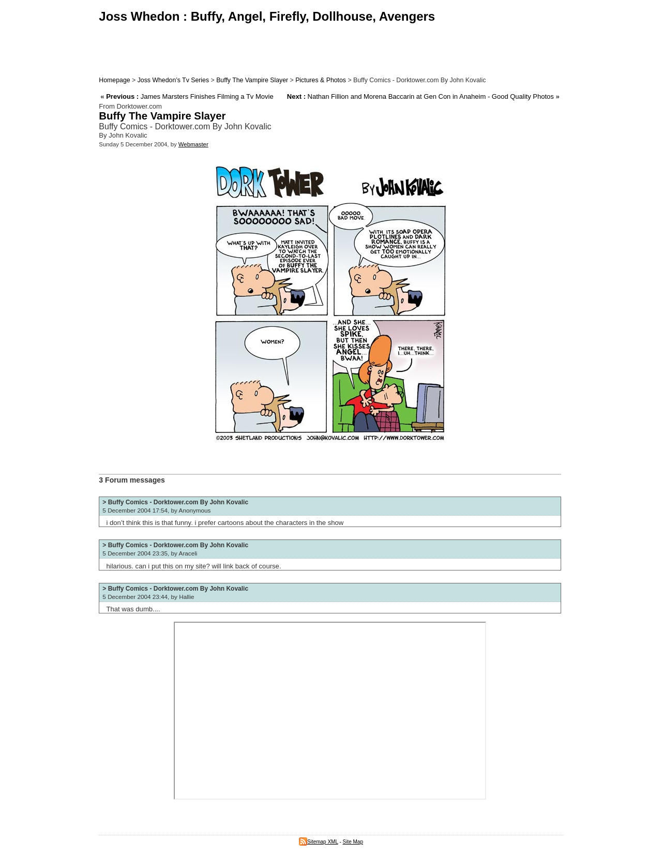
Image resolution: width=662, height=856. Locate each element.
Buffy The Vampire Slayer (252, 80)
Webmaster (193, 144)
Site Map (353, 842)
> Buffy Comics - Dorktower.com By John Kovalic (175, 502)
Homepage (114, 80)
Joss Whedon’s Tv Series (173, 80)
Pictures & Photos (320, 80)
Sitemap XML (318, 842)
